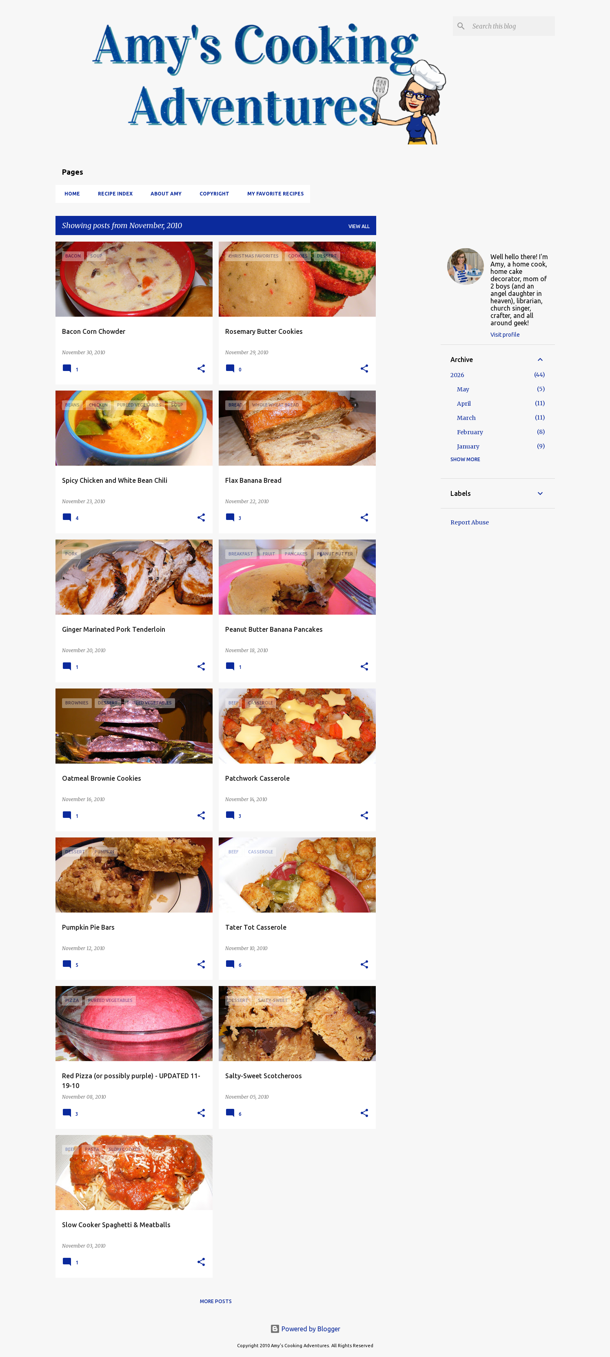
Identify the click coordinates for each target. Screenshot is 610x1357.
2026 (457, 375)
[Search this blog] (512, 26)
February (470, 432)
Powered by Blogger (305, 1329)
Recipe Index (112, 193)
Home (70, 193)
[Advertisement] (408, 364)
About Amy (163, 193)
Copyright (212, 193)
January (468, 446)
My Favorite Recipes (273, 193)
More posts (216, 1301)
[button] (201, 369)
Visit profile (505, 334)
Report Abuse (469, 522)
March (466, 418)
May (463, 389)
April (464, 403)
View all (359, 226)
